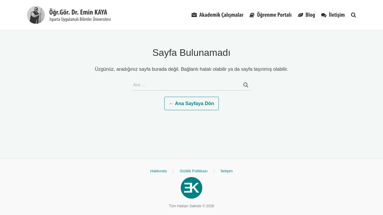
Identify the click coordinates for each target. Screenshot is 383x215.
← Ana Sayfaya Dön (191, 103)
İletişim (226, 171)
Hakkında (158, 171)
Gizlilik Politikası (194, 171)
